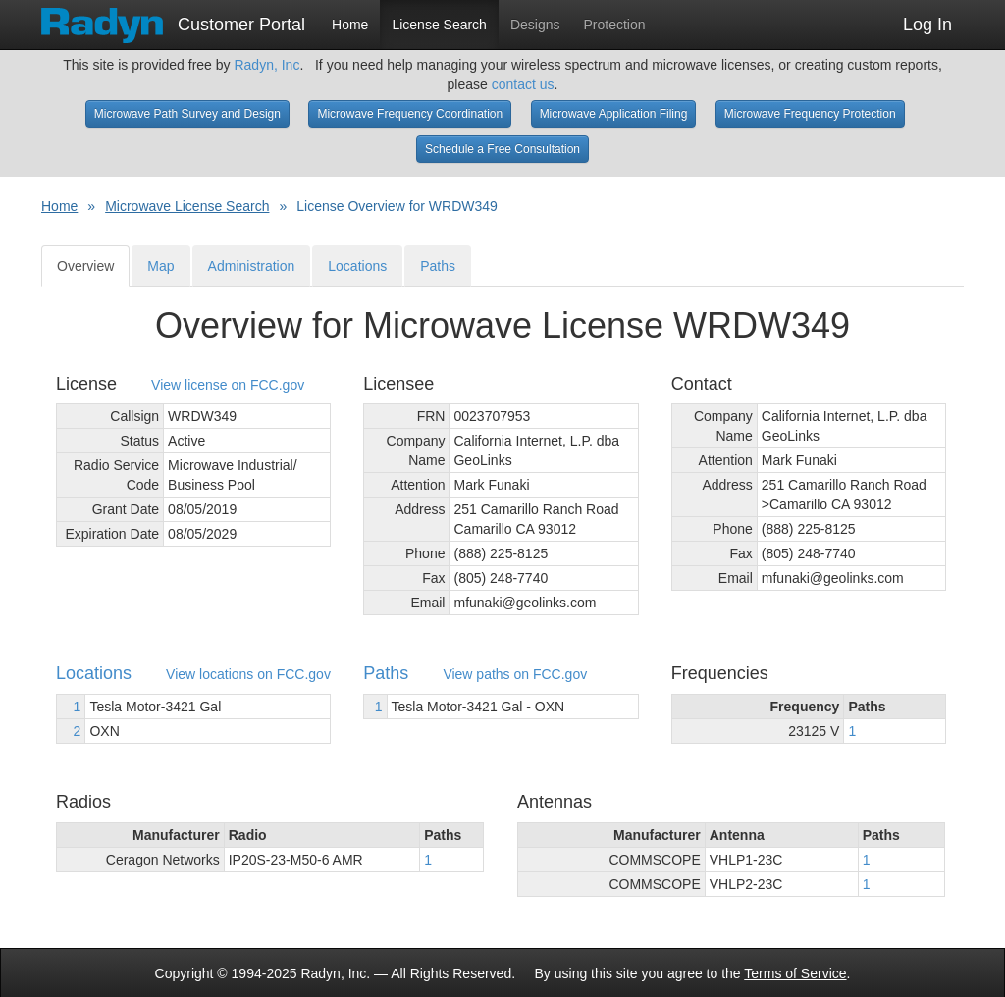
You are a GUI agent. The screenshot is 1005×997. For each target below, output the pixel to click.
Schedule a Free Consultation (502, 149)
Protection (615, 24)
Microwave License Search (187, 206)
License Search (439, 24)
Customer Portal (173, 18)
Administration (251, 266)
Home (350, 24)
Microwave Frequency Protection (810, 114)
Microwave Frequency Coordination (409, 114)
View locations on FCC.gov (248, 674)
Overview (85, 266)
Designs (535, 24)
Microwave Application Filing (614, 114)
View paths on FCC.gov (515, 674)
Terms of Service (795, 973)
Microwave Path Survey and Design (187, 114)
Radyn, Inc (266, 65)
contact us (523, 84)
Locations (357, 266)
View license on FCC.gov (227, 385)
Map (160, 266)
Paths (437, 266)
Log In (927, 24)
